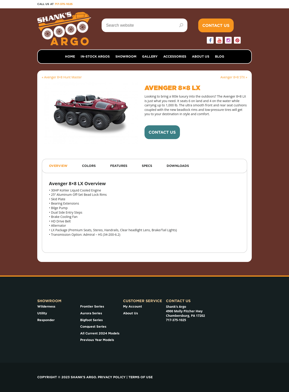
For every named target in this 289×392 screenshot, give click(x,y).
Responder (46, 320)
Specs (147, 166)
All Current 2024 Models (99, 333)
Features (118, 166)
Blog (219, 56)
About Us (200, 56)
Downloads (178, 166)
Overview (58, 166)
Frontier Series (92, 306)
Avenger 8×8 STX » (233, 77)
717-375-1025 (64, 3)
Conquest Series (93, 326)
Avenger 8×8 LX (172, 88)
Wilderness (46, 306)
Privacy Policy (112, 377)
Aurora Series (91, 313)
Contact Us (216, 25)
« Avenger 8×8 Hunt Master (62, 77)
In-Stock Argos (95, 56)
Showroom (125, 56)
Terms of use (140, 377)
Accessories (174, 56)
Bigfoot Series (91, 320)
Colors (89, 166)
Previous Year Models (97, 340)
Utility (42, 313)
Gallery (150, 56)
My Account (132, 306)
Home (70, 56)
